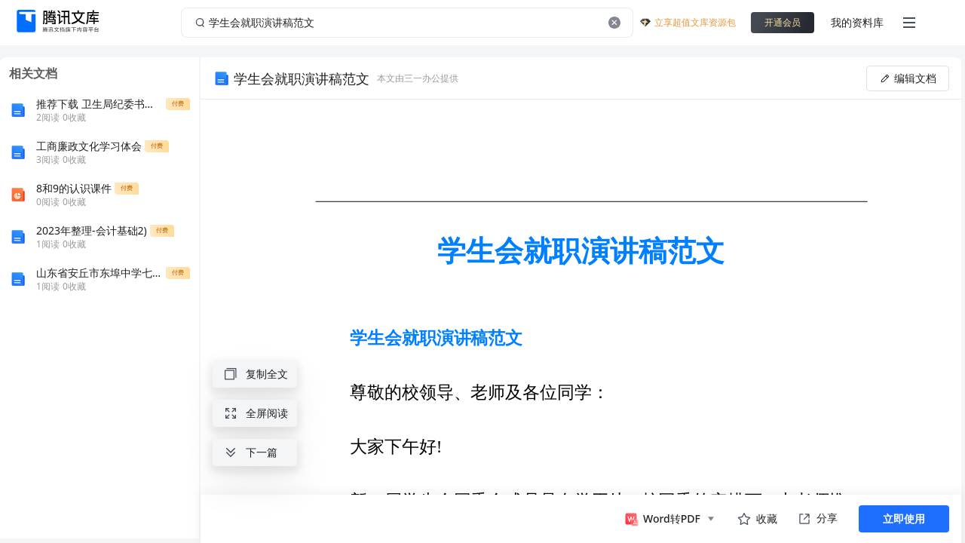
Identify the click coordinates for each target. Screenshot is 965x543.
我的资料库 (857, 22)
